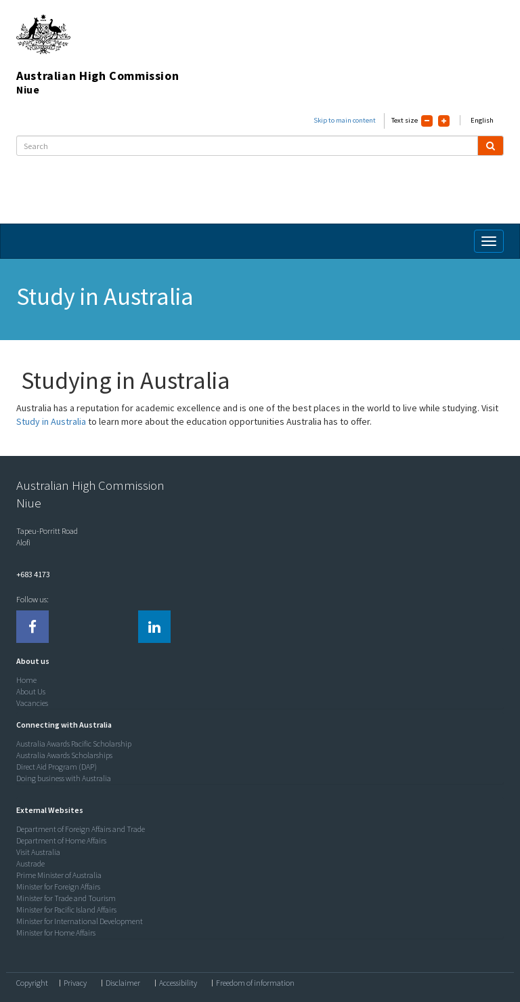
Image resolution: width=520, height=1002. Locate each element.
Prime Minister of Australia (59, 875)
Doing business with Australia (63, 778)
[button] (29, 661)
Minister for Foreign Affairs (58, 886)
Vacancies (32, 703)
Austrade (30, 863)
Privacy (75, 983)
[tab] (256, 661)
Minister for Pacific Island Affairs (66, 909)
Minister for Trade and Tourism (66, 898)
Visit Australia (38, 852)
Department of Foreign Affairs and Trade (80, 829)
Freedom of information (255, 983)
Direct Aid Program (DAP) (56, 766)
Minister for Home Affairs (55, 932)
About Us (30, 691)
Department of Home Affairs (61, 840)
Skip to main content (344, 120)
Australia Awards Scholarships (64, 755)
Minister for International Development (79, 921)
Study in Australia (51, 421)
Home (26, 680)
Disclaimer (123, 983)
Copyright (32, 983)
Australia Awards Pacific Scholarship (73, 743)
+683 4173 (33, 574)
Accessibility (178, 983)
